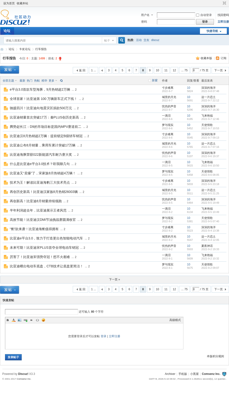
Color (13, 320)
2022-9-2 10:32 (210, 258)
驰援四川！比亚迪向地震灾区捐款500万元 (41, 108)
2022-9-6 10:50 (210, 165)
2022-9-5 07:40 (210, 221)
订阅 (223, 58)
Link (25, 320)
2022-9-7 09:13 (210, 137)
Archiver (170, 374)
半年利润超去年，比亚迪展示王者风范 (38, 210)
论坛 (7, 31)
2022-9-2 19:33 (210, 249)
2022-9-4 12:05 (210, 239)
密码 (144, 21)
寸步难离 (167, 87)
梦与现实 (167, 125)
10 (157, 70)
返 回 (82, 70)
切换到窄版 (224, 3)
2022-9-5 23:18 (210, 184)
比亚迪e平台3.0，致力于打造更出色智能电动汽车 (46, 238)
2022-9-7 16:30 (210, 109)
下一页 (218, 70)
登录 (103, 336)
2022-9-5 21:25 (210, 193)
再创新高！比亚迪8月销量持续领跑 (36, 201)
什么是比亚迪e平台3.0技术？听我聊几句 (40, 164)
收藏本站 (22, 3)
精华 (44, 80)
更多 (51, 80)
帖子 (107, 40)
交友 (146, 40)
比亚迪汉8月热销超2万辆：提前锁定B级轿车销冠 (46, 136)
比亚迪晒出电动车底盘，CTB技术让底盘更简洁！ (46, 266)
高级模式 (175, 320)
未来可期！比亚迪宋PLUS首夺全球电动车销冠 (44, 247)
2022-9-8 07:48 (210, 91)
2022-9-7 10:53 (210, 128)
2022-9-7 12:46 (210, 119)
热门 (29, 80)
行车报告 (41, 49)
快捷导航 (212, 31)
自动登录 (204, 15)
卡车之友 (2, 49)
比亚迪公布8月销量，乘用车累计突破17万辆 (42, 145)
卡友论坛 (25, 49)
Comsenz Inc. (211, 374)
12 (174, 70)
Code (37, 320)
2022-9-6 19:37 (210, 156)
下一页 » (114, 279)
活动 (139, 40)
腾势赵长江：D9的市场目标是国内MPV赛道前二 (45, 127)
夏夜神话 (207, 246)
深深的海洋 (208, 87)
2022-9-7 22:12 (210, 100)
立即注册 (223, 21)
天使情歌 (207, 125)
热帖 (37, 80)
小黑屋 (194, 374)
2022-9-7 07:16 (210, 146)
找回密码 (223, 15)
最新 (22, 80)
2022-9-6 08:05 (210, 174)
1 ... (93, 70)
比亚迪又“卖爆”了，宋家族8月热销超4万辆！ (43, 173)
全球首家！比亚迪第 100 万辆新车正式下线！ (43, 99)
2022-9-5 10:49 (210, 212)
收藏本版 (207, 58)
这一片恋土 (208, 97)
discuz (155, 40)
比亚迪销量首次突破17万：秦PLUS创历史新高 (44, 117)
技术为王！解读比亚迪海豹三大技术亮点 (40, 182)
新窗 (155, 80)
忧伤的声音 (169, 106)
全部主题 (8, 80)
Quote (31, 320)
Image (19, 320)
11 (165, 70)
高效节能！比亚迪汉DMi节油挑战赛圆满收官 (43, 220)
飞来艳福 (207, 115)
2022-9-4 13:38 (210, 230)
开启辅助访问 (220, 3)
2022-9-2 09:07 (210, 267)
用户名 (145, 15)
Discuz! (23, 374)
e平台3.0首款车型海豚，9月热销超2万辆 (40, 89)
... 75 (184, 70)
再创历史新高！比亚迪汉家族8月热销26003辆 (44, 192)
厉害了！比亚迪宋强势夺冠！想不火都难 (40, 257)
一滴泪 (166, 115)
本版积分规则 (215, 356)
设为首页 (9, 3)
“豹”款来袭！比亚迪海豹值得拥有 (34, 229)
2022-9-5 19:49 (210, 202)
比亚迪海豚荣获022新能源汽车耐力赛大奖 (41, 154)
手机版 (182, 374)
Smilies (43, 320)
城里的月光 (169, 97)
